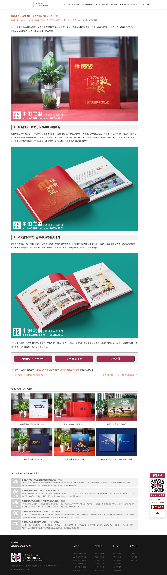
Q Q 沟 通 (115, 358)
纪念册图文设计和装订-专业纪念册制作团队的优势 (40, 490)
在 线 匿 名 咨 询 (74, 358)
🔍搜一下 (134, 560)
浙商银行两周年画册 (79, 560)
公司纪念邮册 (117, 564)
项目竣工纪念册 (101, 4)
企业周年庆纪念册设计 (54, 20)
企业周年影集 (66, 20)
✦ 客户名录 (124, 4)
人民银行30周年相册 (79, 557)
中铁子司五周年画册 (79, 567)
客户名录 (134, 557)
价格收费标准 (117, 570)
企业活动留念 (117, 567)
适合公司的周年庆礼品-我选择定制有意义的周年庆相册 (42, 480)
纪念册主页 (14, 20)
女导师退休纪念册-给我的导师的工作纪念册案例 (118, 375)
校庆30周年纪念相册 (79, 570)
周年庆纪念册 (73, 4)
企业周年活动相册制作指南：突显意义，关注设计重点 (42, 512)
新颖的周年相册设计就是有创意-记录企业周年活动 (57, 370)
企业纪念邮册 (99, 560)
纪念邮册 (113, 4)
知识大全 (23, 20)
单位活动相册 (99, 567)
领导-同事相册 (87, 4)
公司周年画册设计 (21, 4)
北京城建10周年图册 (79, 564)
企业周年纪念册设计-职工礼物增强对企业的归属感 (40, 522)
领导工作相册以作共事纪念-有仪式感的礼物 (29, 375)
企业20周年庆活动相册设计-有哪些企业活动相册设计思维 (43, 501)
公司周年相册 (99, 553)
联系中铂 (134, 553)
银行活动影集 (99, 570)
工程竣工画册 (99, 564)
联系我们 (134, 4)
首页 (64, 4)
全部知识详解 (117, 553)
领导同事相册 (117, 560)
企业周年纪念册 (34, 20)
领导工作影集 (99, 557)
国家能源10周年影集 (79, 553)
